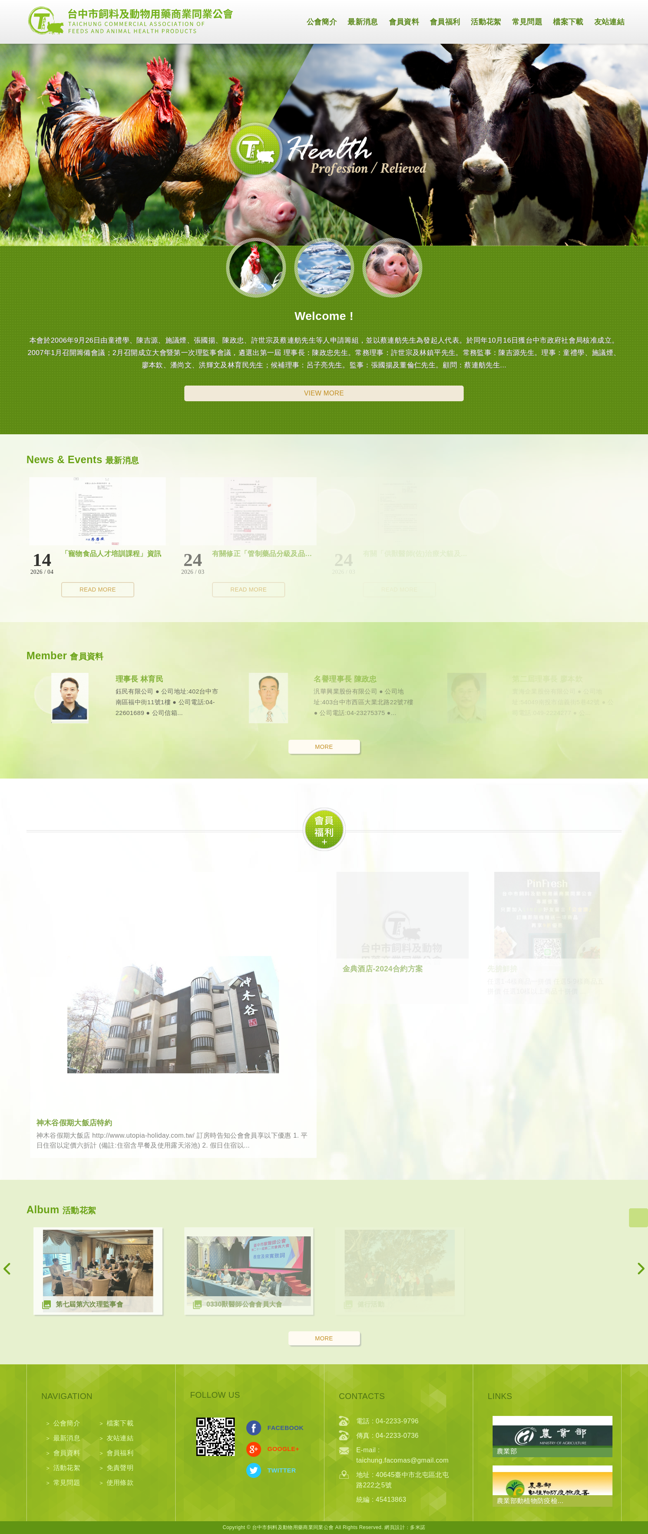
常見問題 (527, 22)
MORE (324, 746)
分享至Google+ (253, 1449)
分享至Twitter (253, 1470)
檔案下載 (568, 22)
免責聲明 (120, 1467)
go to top (638, 1217)
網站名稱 (129, 20)
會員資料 (404, 22)
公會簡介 (322, 22)
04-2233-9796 (397, 1421)
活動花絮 (486, 22)
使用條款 (120, 1482)
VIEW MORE (324, 393)
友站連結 (609, 22)
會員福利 (445, 22)
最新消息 (363, 22)
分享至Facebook (253, 1427)
